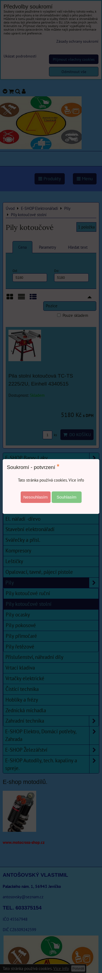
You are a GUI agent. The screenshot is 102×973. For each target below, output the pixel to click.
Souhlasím (66, 497)
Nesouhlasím (35, 497)
